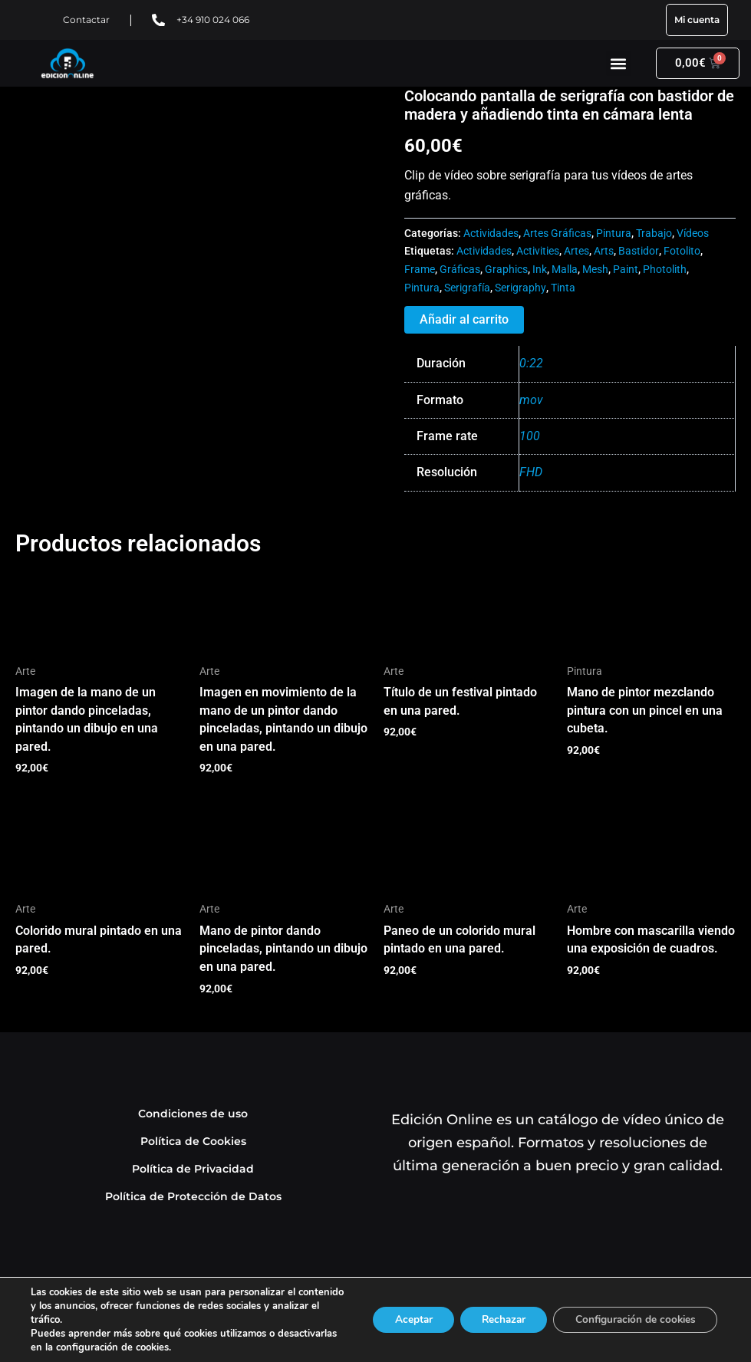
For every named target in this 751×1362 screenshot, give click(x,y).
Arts (604, 251)
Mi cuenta (697, 19)
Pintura (613, 233)
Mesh (595, 269)
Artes (576, 251)
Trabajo (654, 233)
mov (531, 400)
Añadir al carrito (464, 319)
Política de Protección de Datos (193, 1199)
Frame (419, 269)
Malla (565, 269)
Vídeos (693, 233)
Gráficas (460, 269)
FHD (530, 472)
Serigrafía (467, 287)
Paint (625, 269)
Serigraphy (520, 287)
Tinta (563, 287)
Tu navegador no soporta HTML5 (130, 144)
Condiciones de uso (193, 1116)
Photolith (665, 269)
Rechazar (495, 1319)
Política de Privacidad (193, 1171)
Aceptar (400, 1319)
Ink (539, 269)
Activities (537, 251)
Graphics (506, 269)
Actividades (491, 233)
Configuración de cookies (632, 1319)
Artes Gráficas (557, 233)
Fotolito (682, 251)
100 (529, 436)
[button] (618, 63)
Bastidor (638, 251)
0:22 (531, 363)
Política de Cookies (193, 1144)
